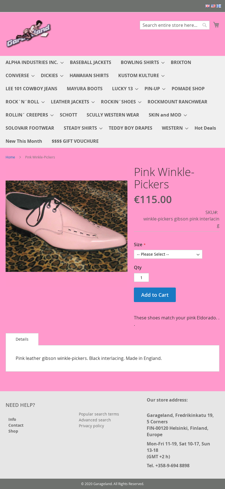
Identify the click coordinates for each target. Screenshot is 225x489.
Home (10, 157)
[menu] (112, 102)
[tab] (22, 339)
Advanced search (95, 419)
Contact (15, 425)
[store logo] (29, 33)
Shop (13, 431)
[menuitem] (33, 62)
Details (22, 339)
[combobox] (175, 25)
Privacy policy (91, 425)
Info (12, 419)
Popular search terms (99, 414)
